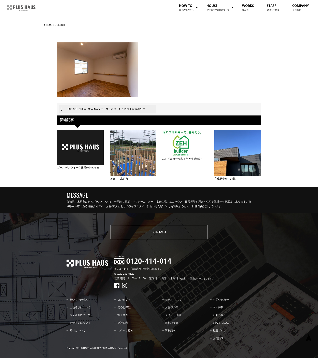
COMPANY (300, 7)
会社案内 (122, 322)
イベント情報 (173, 315)
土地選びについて (80, 307)
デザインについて (80, 322)
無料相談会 (171, 322)
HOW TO (186, 7)
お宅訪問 (218, 338)
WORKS (248, 7)
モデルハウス (173, 299)
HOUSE (217, 7)
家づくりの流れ (79, 299)
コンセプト (124, 299)
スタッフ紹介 (125, 330)
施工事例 (122, 315)
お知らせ (218, 315)
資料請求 (170, 330)
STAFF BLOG (221, 322)
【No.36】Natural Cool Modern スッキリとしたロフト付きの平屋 (105, 109)
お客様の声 (171, 307)
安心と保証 (124, 307)
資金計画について (80, 315)
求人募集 (218, 307)
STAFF (273, 7)
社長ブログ (219, 330)
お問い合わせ (221, 299)
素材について (77, 330)
